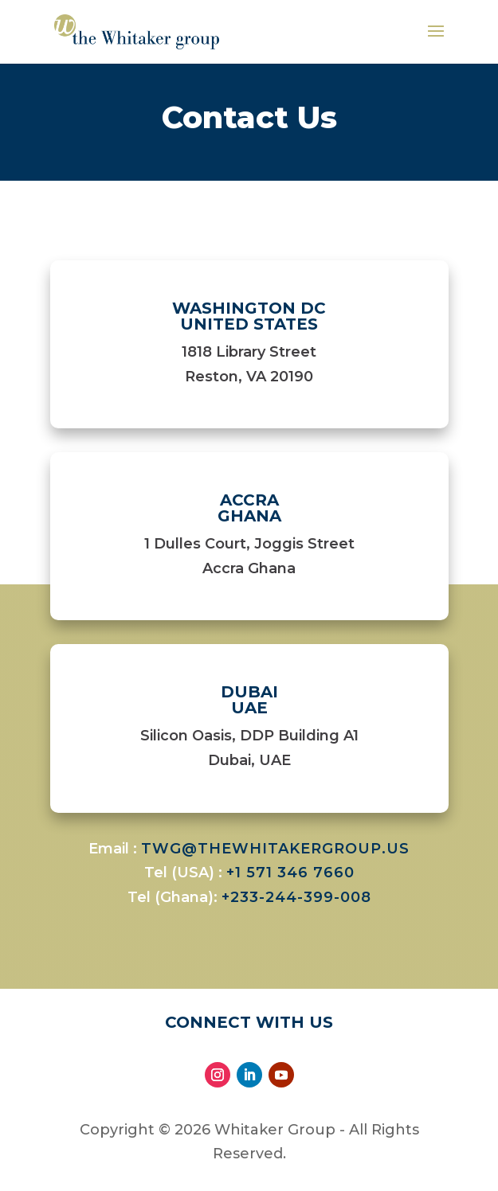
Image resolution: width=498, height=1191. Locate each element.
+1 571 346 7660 (290, 872)
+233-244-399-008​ (296, 897)
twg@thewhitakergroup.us (275, 848)
